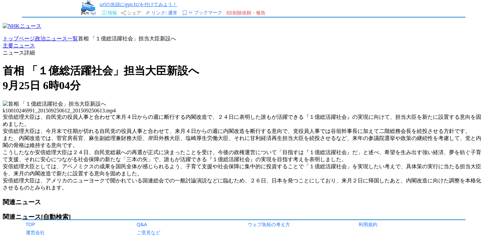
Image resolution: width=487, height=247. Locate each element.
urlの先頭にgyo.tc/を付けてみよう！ (138, 4)
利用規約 (368, 224)
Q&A (142, 224)
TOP (30, 224)
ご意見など (148, 232)
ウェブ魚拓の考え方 (269, 224)
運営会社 (35, 232)
